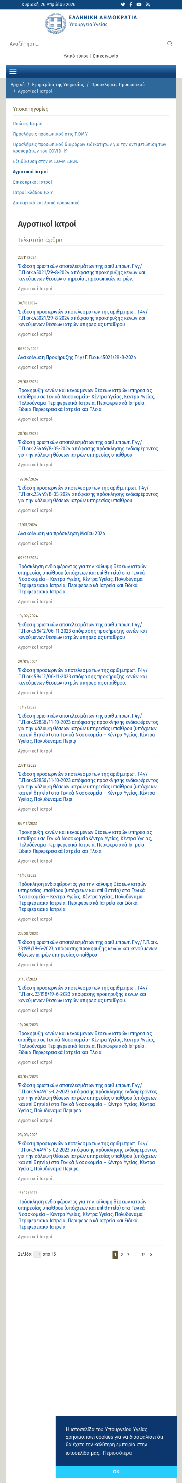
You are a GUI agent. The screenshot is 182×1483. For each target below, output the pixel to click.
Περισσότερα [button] (117, 1453)
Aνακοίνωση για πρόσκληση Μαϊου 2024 (61, 533)
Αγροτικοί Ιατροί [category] (35, 289)
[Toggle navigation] (13, 71)
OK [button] (116, 1471)
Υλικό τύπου (76, 56)
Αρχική (18, 84)
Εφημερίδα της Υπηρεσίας (58, 84)
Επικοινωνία (105, 56)
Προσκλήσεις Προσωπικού (118, 84)
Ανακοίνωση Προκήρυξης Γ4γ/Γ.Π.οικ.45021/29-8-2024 (77, 357)
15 (143, 1255)
